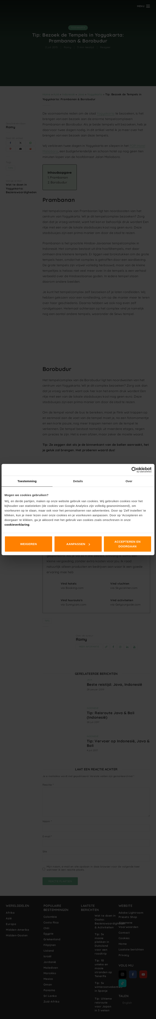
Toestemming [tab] (27, 481)
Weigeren (28, 544)
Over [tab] (129, 481)
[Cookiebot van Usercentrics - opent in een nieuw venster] (134, 470)
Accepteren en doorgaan (127, 544)
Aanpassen (78, 544)
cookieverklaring (17, 524)
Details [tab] (78, 481)
